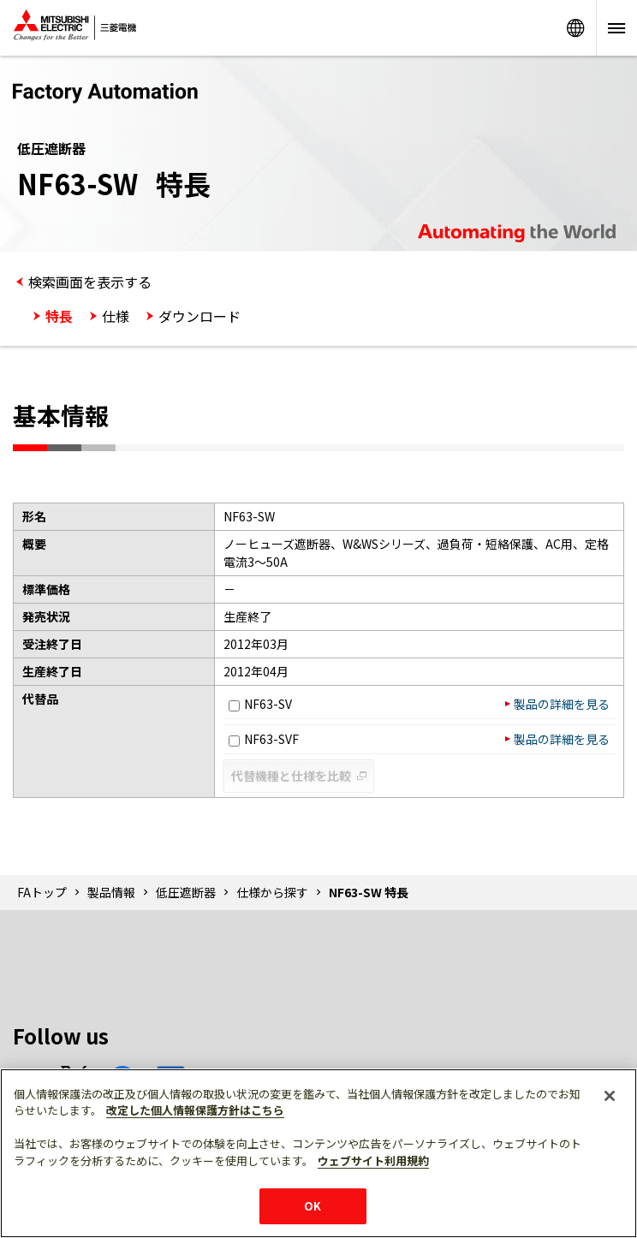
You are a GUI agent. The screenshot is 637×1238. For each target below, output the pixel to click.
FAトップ (42, 892)
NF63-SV (260, 703)
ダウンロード (199, 316)
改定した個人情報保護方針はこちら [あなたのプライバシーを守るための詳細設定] (195, 1110)
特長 (59, 316)
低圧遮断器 (186, 892)
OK (312, 1206)
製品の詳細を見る (562, 703)
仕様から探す (272, 892)
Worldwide (575, 28)
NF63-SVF (264, 738)
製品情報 (111, 892)
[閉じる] (609, 1096)
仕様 (115, 316)
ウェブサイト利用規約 (373, 1160)
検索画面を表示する (90, 281)
